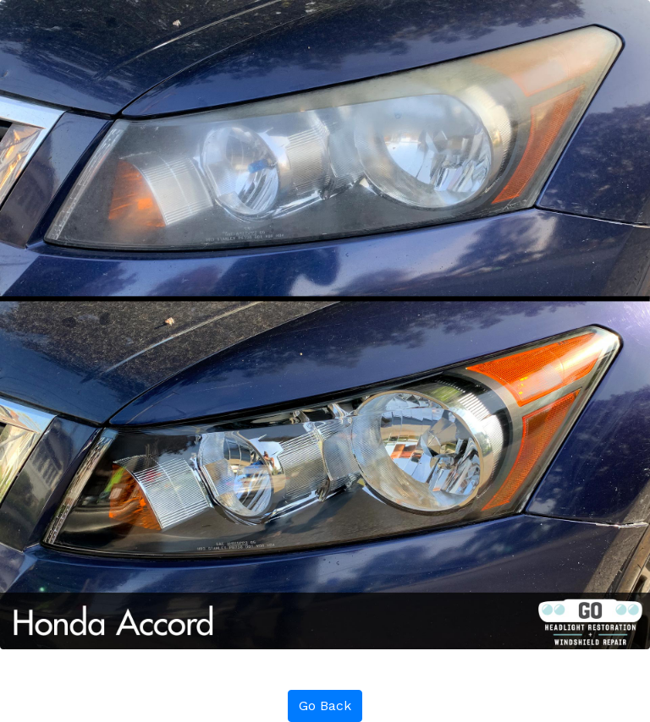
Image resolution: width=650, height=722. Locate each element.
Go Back (325, 705)
